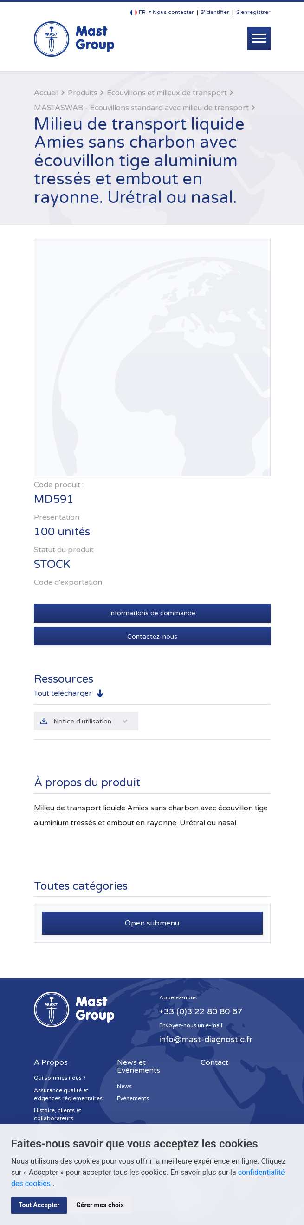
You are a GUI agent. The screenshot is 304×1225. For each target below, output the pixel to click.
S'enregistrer (253, 12)
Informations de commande (152, 613)
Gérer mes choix (100, 1205)
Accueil (46, 93)
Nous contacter (173, 12)
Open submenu (152, 923)
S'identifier (215, 12)
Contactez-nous (152, 636)
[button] (140, 12)
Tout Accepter (39, 1205)
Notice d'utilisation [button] (90, 721)
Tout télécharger (63, 693)
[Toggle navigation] (259, 38)
